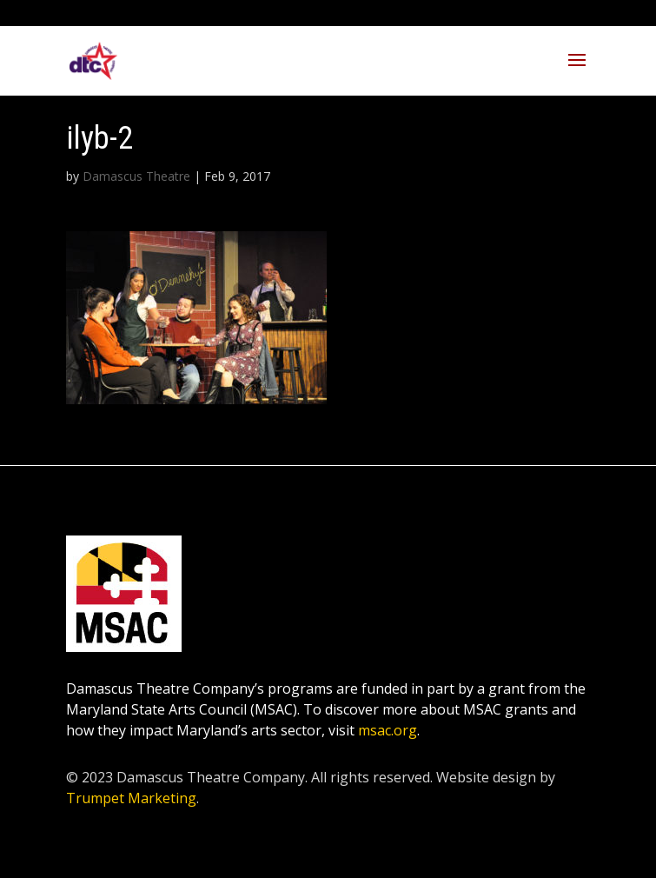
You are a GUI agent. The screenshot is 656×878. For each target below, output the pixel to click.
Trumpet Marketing (131, 798)
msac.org (387, 730)
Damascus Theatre (136, 176)
